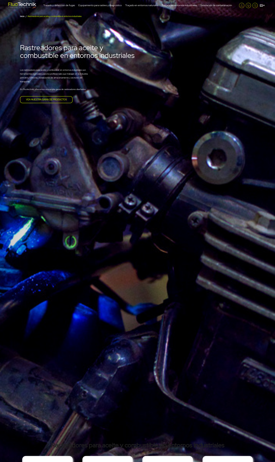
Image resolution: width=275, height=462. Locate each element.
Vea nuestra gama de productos (46, 99)
